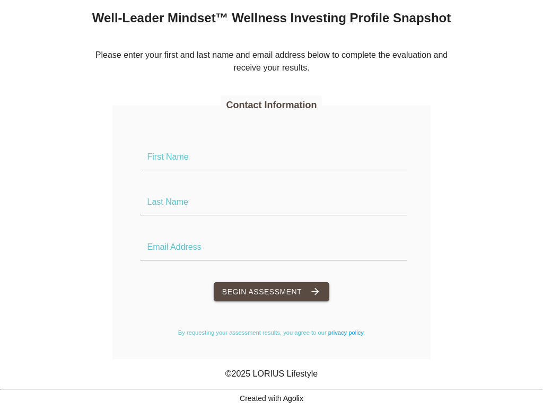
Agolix (293, 398)
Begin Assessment (271, 291)
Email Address (174, 246)
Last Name (167, 201)
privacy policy (345, 332)
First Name (167, 156)
